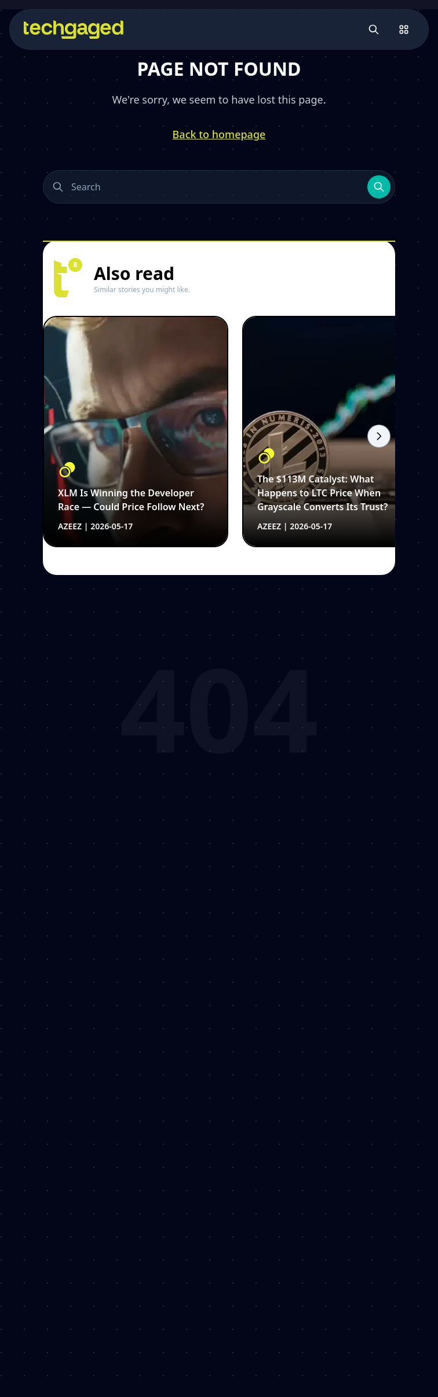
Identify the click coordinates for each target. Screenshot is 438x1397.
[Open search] (373, 29)
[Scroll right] (378, 436)
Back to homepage (219, 134)
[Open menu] (403, 29)
